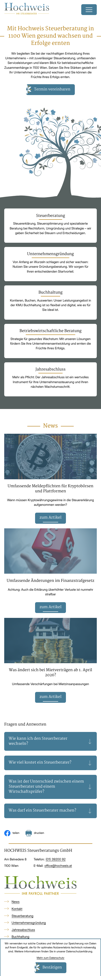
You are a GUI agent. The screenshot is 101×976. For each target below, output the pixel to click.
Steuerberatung (22, 916)
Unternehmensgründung (29, 923)
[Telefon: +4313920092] (56, 860)
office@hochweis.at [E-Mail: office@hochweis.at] (58, 866)
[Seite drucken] (35, 833)
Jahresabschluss (23, 930)
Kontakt (17, 909)
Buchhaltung (20, 937)
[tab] (50, 741)
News (16, 902)
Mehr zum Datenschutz (50, 957)
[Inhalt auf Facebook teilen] (11, 833)
